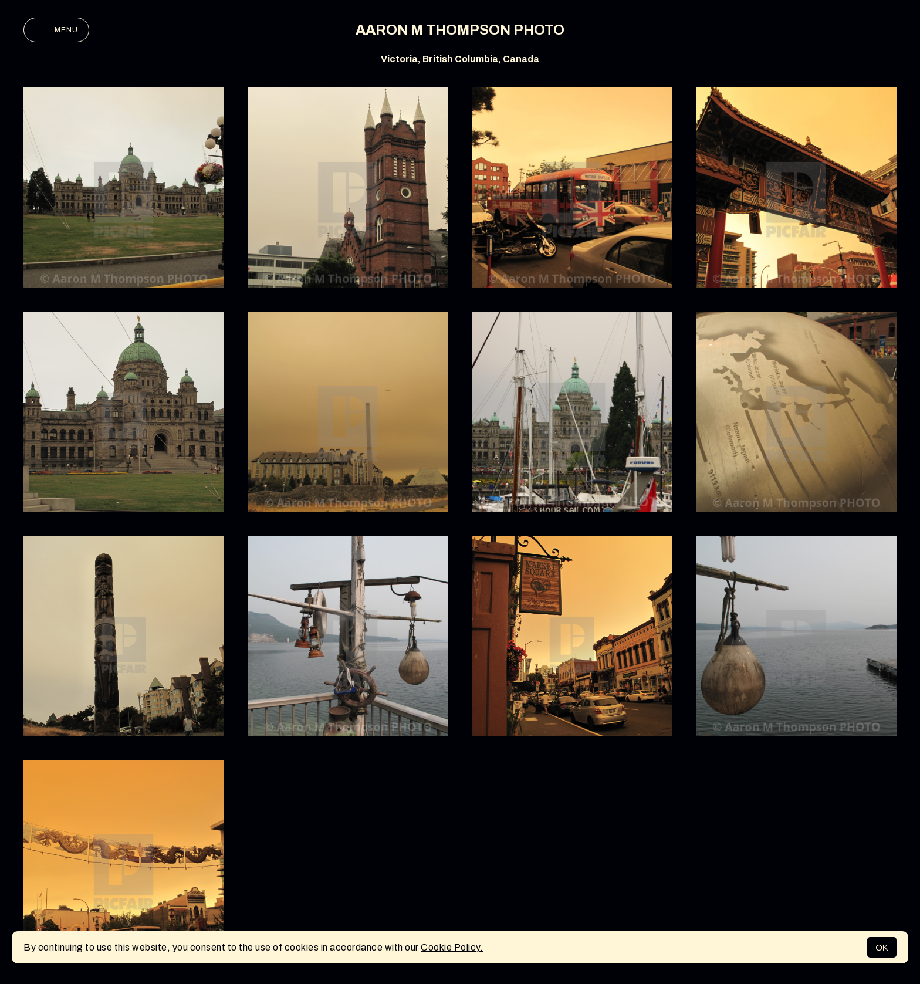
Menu (56, 30)
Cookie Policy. (452, 947)
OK (881, 947)
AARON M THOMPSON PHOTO (460, 30)
